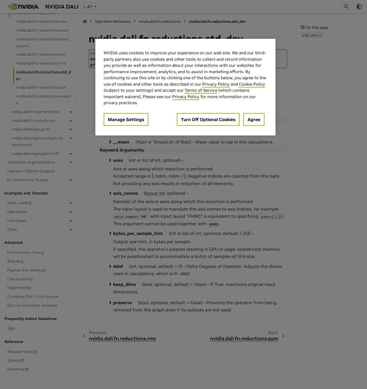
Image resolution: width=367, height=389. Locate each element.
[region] (185, 87)
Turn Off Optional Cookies (208, 119)
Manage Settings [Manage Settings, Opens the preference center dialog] (126, 119)
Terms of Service (201, 90)
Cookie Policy (252, 84)
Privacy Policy (216, 84)
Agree (254, 119)
